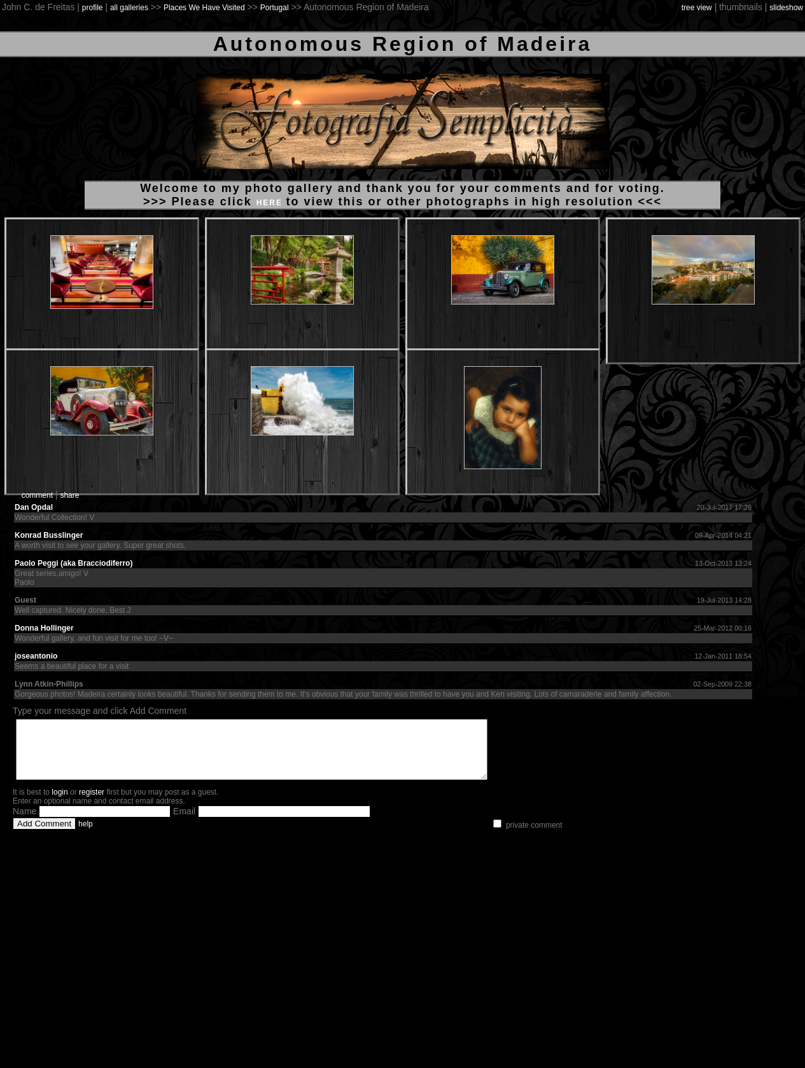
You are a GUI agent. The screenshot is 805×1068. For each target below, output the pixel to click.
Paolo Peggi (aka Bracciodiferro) (73, 563)
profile (92, 7)
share (69, 495)
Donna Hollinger (44, 628)
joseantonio (36, 656)
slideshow (786, 7)
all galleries (129, 7)
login (59, 803)
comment (37, 495)
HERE (271, 202)
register (91, 803)
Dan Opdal (34, 507)
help (85, 835)
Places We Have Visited (204, 7)
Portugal (274, 7)
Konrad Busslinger (49, 535)
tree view (697, 7)
